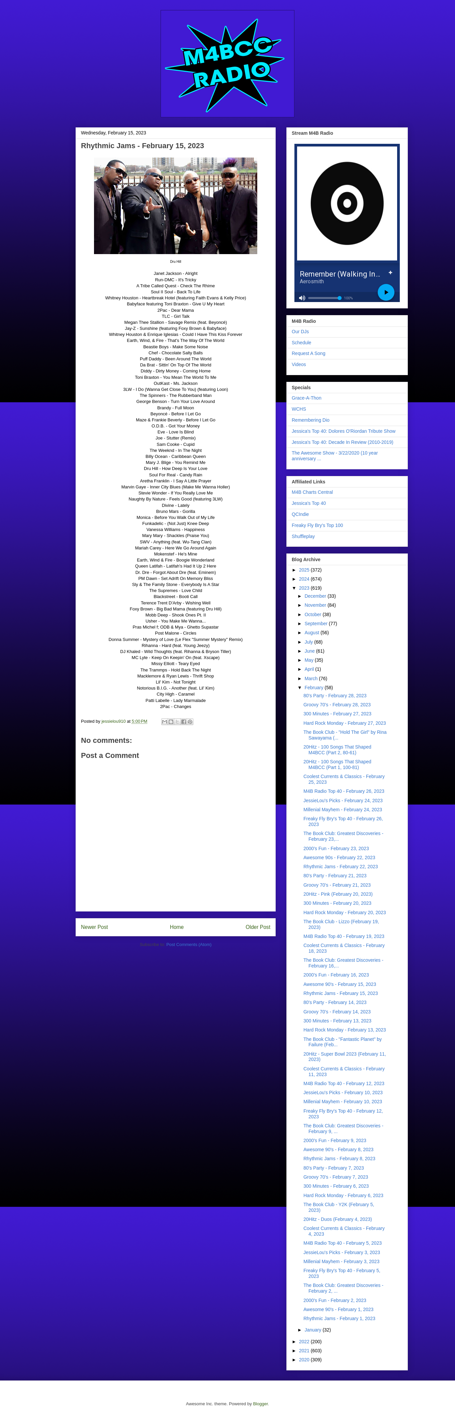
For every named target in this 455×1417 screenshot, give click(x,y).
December (315, 596)
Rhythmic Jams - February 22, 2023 (340, 866)
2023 (305, 588)
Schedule (301, 342)
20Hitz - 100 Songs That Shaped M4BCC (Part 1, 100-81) (337, 764)
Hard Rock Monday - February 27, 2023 (344, 723)
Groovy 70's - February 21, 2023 (337, 885)
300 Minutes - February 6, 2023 (336, 1186)
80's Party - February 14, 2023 (335, 1002)
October (313, 614)
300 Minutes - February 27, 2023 (337, 713)
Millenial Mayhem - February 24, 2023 (342, 809)
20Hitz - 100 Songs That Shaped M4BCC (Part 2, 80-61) (337, 749)
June (310, 651)
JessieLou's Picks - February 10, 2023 (343, 1092)
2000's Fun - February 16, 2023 (336, 975)
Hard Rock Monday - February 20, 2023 (344, 912)
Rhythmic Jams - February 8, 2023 (339, 1158)
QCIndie (300, 514)
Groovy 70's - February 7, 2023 (335, 1177)
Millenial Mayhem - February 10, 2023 (342, 1101)
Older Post (258, 927)
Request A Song (308, 353)
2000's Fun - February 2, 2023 (334, 1300)
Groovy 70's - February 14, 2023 (337, 1011)
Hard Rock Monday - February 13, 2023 (344, 1029)
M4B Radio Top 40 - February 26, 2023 (343, 791)
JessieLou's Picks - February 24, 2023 (343, 800)
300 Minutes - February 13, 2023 (337, 1020)
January (313, 1330)
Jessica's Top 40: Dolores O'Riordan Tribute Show (343, 431)
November (315, 605)
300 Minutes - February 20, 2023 (337, 903)
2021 (305, 1350)
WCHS (299, 409)
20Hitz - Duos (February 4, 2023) (337, 1219)
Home (177, 927)
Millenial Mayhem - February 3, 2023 (341, 1261)
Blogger (260, 1403)
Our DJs (300, 331)
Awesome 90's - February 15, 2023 (339, 984)
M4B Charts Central (312, 492)
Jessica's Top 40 (309, 503)
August (312, 632)
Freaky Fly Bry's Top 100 (317, 525)
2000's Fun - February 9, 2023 (334, 1140)
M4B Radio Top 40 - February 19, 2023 (343, 936)
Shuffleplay (303, 536)
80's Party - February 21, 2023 (335, 875)
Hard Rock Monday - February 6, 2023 (343, 1195)
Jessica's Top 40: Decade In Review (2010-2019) (342, 442)
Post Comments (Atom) (188, 944)
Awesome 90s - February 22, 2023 (339, 857)
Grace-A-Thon (307, 398)
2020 (305, 1359)
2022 (305, 1341)
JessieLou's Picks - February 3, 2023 (341, 1252)
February (314, 687)
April (309, 669)
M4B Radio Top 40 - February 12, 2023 (343, 1083)
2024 (305, 579)
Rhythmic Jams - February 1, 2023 (339, 1318)
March (311, 678)
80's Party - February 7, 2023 (333, 1168)
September (316, 623)
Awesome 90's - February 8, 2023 (338, 1149)
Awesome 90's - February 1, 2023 (338, 1309)
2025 (305, 570)
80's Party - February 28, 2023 (335, 695)
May (309, 660)
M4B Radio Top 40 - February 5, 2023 (342, 1243)
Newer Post (94, 927)
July (309, 642)
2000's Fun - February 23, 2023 (336, 848)
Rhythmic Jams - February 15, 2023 (340, 993)
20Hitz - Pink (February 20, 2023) (338, 894)
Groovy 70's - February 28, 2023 (337, 704)
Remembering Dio (311, 420)
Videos (299, 364)
